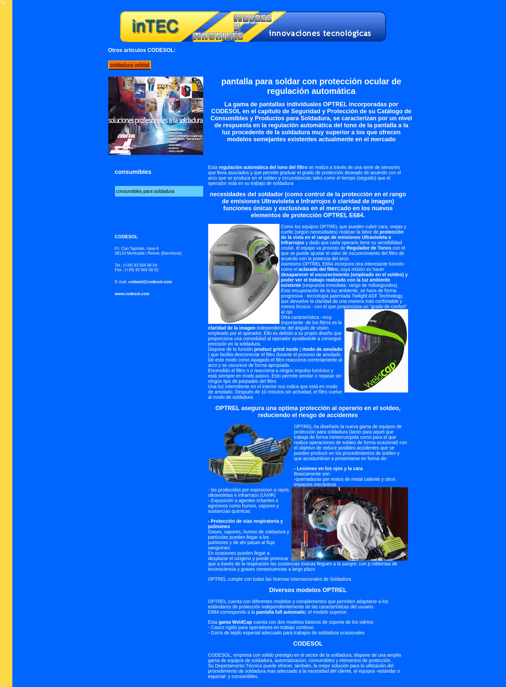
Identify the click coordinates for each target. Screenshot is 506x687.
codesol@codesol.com (150, 282)
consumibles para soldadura (145, 191)
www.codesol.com (133, 294)
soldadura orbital (129, 65)
